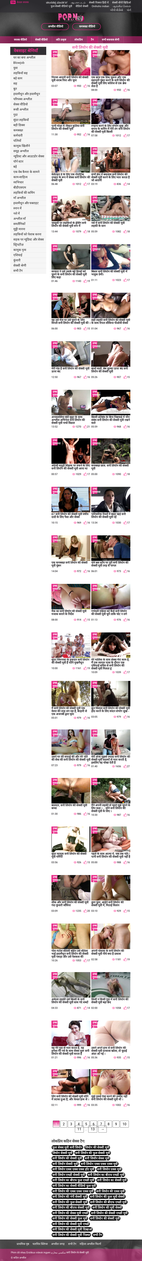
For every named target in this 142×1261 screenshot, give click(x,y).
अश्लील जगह (58, 1244)
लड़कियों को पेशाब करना (27, 234)
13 (93, 1129)
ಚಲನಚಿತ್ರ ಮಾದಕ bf (56, 2)
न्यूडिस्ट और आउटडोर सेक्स (28, 156)
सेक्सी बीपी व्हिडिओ (121, 2)
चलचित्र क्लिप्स (40, 1244)
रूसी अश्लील (20, 109)
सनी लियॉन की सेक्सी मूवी (67, 1158)
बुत (15, 88)
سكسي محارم (58, 1252)
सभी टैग (18, 270)
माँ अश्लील (19, 198)
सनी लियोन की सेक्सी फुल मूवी (69, 1218)
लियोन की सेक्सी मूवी (97, 1147)
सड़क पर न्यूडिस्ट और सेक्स (28, 239)
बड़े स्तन (17, 78)
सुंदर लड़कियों (21, 120)
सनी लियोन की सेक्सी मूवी (105, 1218)
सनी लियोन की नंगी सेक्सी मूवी (69, 1196)
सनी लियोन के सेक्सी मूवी (77, 1252)
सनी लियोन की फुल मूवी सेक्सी (107, 1196)
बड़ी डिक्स (19, 125)
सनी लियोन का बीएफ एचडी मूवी (106, 1175)
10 (124, 1124)
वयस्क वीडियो (20, 39)
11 (79, 1129)
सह (15, 83)
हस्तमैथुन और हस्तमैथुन (26, 94)
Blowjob (19, 62)
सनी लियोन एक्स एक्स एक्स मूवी (99, 1164)
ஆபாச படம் (78, 2)
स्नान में (17, 208)
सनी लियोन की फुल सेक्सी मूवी (69, 1202)
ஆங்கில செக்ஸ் (122, 6)
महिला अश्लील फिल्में (90, 1244)
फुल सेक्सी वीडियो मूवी (61, 6)
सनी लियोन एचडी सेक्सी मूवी (68, 1175)
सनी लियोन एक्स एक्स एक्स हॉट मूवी (73, 1169)
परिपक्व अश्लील (22, 99)
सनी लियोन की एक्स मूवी (110, 1191)
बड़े (15, 166)
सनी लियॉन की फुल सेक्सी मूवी (92, 1153)
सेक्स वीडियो (20, 104)
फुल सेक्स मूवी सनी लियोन (67, 1147)
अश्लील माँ (19, 218)
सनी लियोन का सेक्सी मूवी (112, 1180)
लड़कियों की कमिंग (24, 192)
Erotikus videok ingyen (38, 1252)
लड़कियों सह (20, 73)
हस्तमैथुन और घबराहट (26, 203)
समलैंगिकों (19, 224)
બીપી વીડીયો (116, 10)
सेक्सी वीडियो (41, 39)
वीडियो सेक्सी (82, 6)
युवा (15, 68)
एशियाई (17, 255)
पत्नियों (17, 140)
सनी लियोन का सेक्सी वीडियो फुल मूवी (74, 1186)
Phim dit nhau (18, 1252)
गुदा (15, 114)
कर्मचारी (18, 135)
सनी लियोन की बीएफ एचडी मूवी (108, 1202)
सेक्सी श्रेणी (19, 265)
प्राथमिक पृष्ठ (23, 1244)
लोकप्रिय (78, 39)
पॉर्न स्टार (18, 161)
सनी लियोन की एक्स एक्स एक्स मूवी (73, 1191)
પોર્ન (129, 10)
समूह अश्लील (21, 151)
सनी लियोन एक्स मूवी (109, 1169)
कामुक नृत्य (19, 250)
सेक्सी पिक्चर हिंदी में (99, 2)
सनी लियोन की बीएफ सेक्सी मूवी (71, 1207)
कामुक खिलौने (21, 146)
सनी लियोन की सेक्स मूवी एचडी (70, 1213)
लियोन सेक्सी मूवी (62, 1153)
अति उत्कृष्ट (61, 39)
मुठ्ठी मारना (19, 229)
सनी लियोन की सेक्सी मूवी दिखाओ (72, 1229)
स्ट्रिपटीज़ (18, 244)
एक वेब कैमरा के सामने (26, 172)
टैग (92, 39)
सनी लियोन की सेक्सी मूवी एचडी (70, 1224)
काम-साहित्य (20, 177)
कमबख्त (18, 130)
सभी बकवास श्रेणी (110, 39)
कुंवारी (17, 260)
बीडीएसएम (19, 187)
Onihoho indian (100, 6)
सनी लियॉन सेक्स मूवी (97, 1158)
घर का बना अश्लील (24, 57)
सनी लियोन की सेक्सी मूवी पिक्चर (71, 1235)
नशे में (16, 213)
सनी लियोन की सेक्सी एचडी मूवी (109, 1213)
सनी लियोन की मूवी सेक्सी (107, 1207)
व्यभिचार (18, 182)
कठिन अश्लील (19, 1257)
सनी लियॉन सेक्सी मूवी (65, 1164)
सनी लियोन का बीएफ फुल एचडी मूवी (73, 1180)
